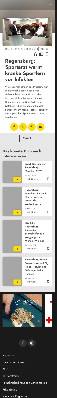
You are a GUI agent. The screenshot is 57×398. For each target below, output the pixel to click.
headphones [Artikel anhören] (35, 54)
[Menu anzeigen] (50, 5)
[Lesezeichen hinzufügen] (47, 54)
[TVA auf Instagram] (32, 343)
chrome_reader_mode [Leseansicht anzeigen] (41, 54)
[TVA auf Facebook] (23, 343)
